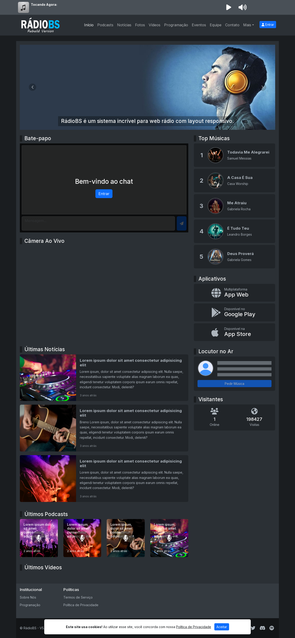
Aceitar (221, 627)
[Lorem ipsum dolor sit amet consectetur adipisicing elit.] (39, 538)
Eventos (199, 25)
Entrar (268, 25)
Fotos (140, 25)
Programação (176, 25)
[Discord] (262, 628)
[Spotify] (271, 628)
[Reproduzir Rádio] (228, 7)
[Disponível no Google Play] (234, 312)
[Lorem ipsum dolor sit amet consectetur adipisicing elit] (104, 377)
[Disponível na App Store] (234, 332)
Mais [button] (247, 25)
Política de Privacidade (80, 605)
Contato (232, 25)
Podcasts (105, 25)
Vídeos (154, 25)
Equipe (215, 25)
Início (89, 25)
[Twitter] (253, 628)
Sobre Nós (28, 597)
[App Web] (234, 293)
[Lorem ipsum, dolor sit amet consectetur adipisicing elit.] (82, 538)
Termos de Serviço (78, 597)
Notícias (124, 25)
